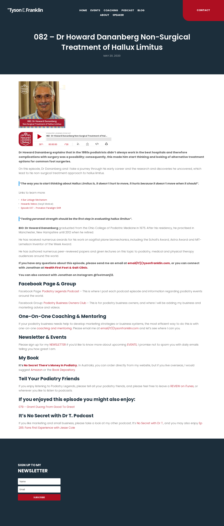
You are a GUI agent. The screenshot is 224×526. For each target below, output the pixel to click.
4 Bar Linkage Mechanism (34, 199)
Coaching (111, 10)
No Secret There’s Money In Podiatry (50, 365)
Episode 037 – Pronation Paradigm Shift (41, 207)
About (104, 15)
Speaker (118, 15)
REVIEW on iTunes (182, 386)
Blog (141, 10)
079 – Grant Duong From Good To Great (47, 407)
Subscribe (39, 497)
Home (83, 10)
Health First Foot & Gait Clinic (66, 268)
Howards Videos (29, 203)
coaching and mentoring (54, 328)
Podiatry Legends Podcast (60, 291)
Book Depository (63, 370)
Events (95, 10)
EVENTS (132, 345)
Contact (203, 10)
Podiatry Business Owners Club (65, 303)
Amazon (36, 370)
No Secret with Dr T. (149, 423)
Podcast (127, 10)
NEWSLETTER (57, 345)
